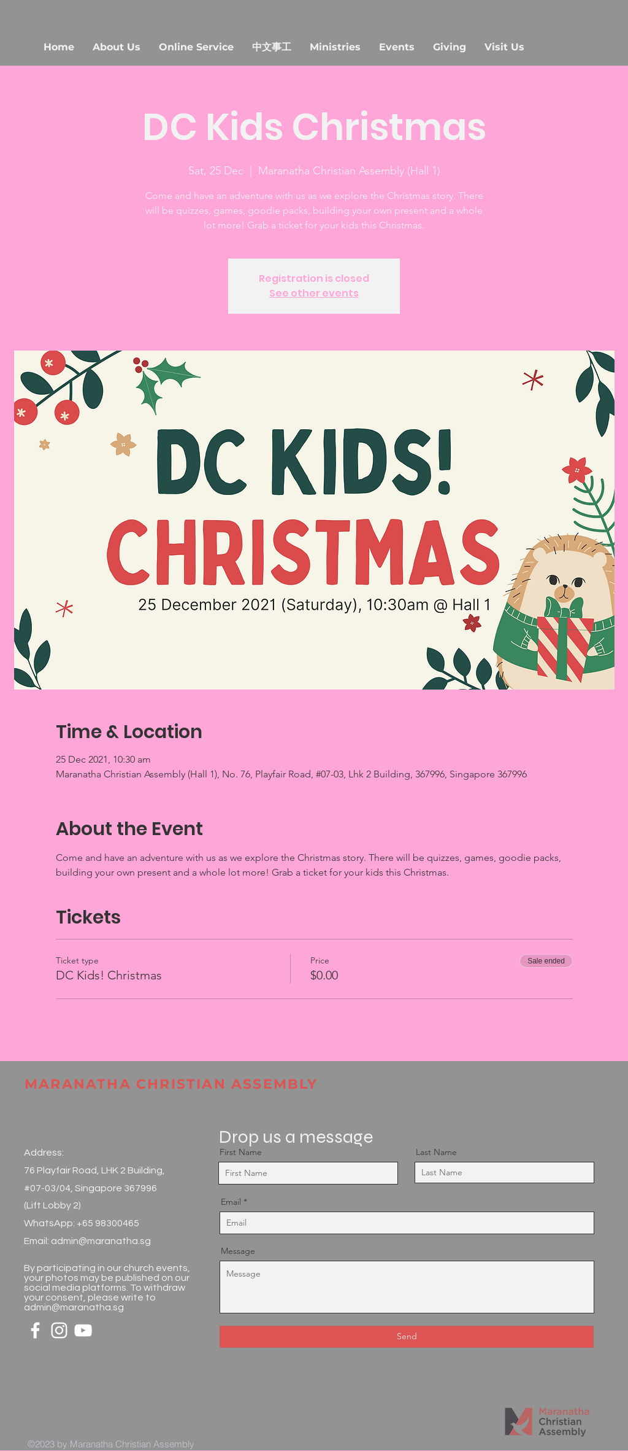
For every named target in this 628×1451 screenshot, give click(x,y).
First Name (241, 1152)
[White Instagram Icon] (59, 1330)
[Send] (407, 1337)
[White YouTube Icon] (83, 1330)
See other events (314, 293)
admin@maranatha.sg (101, 1241)
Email (231, 1201)
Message (238, 1251)
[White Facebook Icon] (35, 1330)
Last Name (436, 1152)
